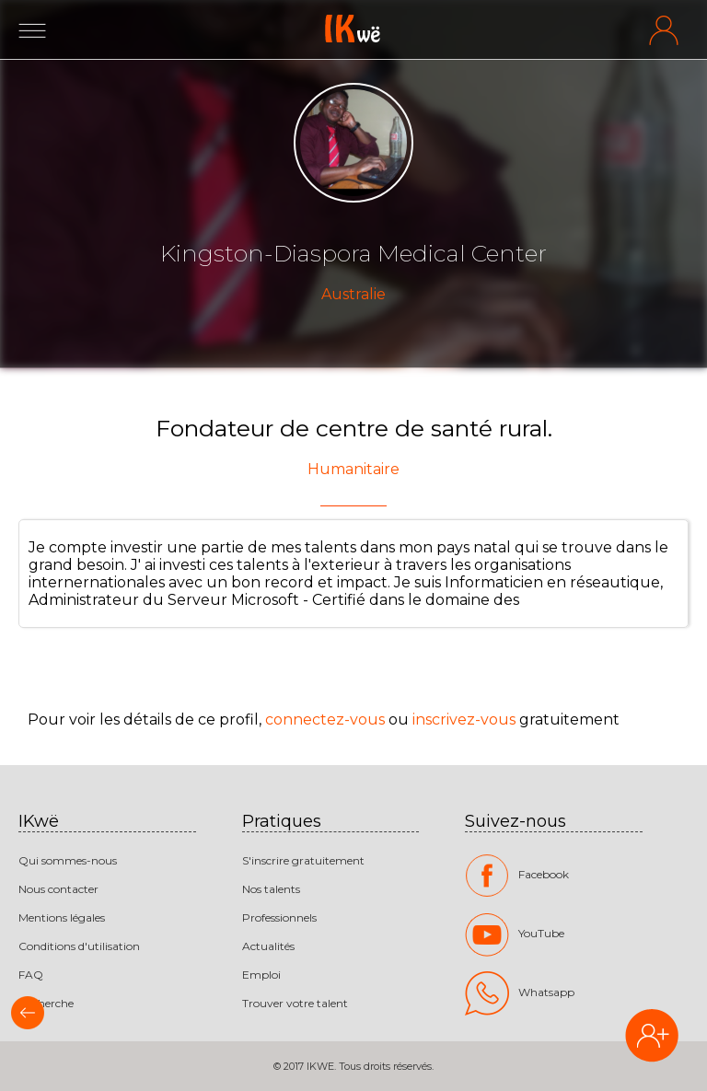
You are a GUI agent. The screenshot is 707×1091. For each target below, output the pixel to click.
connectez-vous (325, 719)
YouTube (514, 934)
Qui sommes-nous (67, 860)
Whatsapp (519, 993)
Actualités (268, 946)
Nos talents (271, 889)
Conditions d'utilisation (79, 946)
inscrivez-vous (464, 719)
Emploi (261, 974)
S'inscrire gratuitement (303, 860)
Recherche (46, 1003)
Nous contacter (58, 889)
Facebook (517, 875)
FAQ (30, 974)
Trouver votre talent (295, 1003)
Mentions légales (61, 917)
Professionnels (279, 917)
